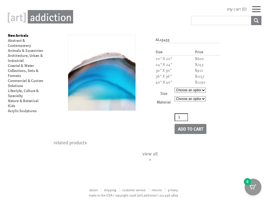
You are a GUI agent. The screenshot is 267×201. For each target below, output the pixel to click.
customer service (134, 190)
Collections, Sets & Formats (23, 73)
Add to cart (190, 128)
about (93, 190)
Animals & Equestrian (25, 50)
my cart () (237, 9)
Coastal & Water (21, 65)
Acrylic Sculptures (22, 111)
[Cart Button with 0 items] (253, 187)
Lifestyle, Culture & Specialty (23, 93)
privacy (173, 190)
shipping (110, 190)
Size (163, 93)
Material (164, 102)
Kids (11, 106)
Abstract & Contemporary (19, 43)
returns (157, 190)
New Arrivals (18, 35)
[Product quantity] (181, 117)
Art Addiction (39, 17)
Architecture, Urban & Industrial (25, 58)
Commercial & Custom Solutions (25, 83)
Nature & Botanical (23, 101)
